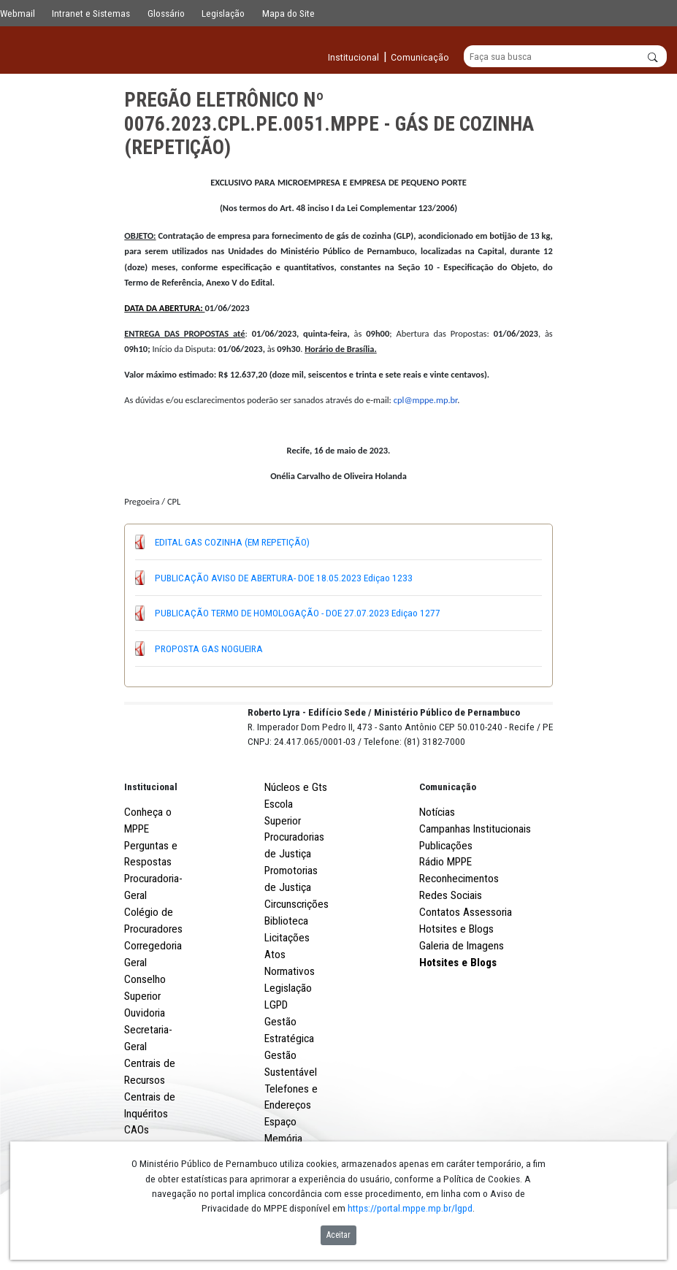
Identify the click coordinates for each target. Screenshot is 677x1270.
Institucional (150, 840)
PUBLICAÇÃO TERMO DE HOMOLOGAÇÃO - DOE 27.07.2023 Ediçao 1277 (297, 613)
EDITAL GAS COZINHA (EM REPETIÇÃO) (232, 542)
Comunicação (447, 840)
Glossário (166, 13)
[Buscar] (566, 57)
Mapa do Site (288, 13)
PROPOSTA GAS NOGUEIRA (209, 648)
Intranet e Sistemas (91, 13)
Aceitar (338, 1235)
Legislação (223, 13)
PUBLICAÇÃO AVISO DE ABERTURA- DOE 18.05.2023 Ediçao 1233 (284, 578)
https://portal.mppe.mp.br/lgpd (410, 1208)
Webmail (17, 13)
